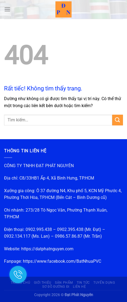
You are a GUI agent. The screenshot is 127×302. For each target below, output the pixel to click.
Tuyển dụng (104, 283)
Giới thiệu (42, 283)
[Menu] (7, 9)
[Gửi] (117, 120)
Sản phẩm (64, 283)
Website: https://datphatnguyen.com (38, 248)
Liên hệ (79, 287)
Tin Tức (83, 283)
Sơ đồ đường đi (55, 287)
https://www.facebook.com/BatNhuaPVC (62, 261)
